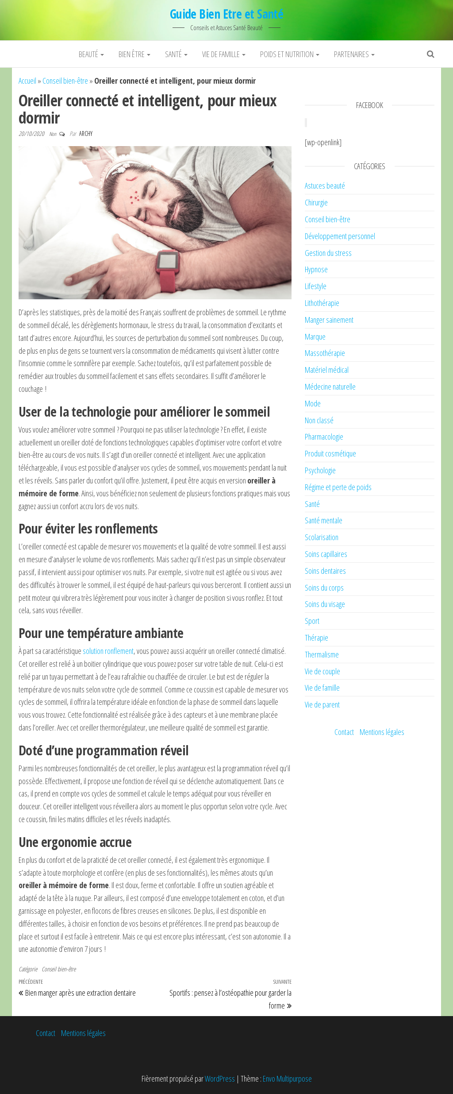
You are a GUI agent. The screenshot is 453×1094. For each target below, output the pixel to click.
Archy (85, 133)
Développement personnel (340, 236)
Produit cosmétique (330, 453)
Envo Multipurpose (287, 1078)
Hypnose (316, 269)
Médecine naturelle (330, 386)
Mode (313, 403)
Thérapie (316, 637)
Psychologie (320, 470)
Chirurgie (316, 202)
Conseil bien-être (65, 80)
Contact (344, 732)
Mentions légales (382, 732)
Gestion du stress (328, 252)
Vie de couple (322, 671)
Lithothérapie (322, 303)
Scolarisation (321, 537)
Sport (312, 620)
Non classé (319, 420)
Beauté (91, 54)
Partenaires (354, 54)
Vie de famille (224, 54)
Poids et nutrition (289, 54)
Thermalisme (322, 654)
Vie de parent (322, 704)
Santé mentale (323, 520)
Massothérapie (325, 353)
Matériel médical (327, 369)
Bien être (134, 54)
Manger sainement (329, 319)
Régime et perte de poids (338, 487)
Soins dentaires (325, 570)
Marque (315, 336)
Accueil (27, 80)
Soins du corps (324, 587)
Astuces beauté (325, 185)
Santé (176, 54)
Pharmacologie (324, 436)
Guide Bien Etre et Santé (227, 13)
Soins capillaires (326, 554)
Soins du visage (325, 604)
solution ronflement (108, 651)
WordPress (220, 1078)
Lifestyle (315, 286)
